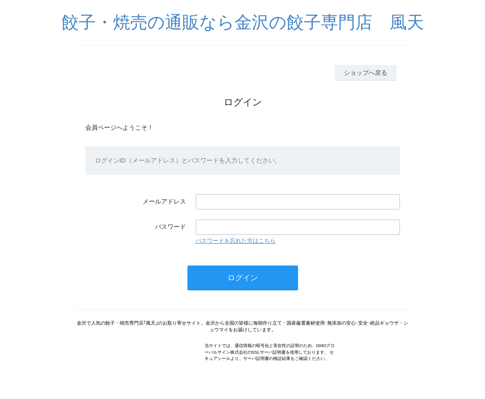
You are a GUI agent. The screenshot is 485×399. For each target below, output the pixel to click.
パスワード (170, 226)
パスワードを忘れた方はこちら (236, 240)
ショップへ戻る (365, 72)
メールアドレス (164, 201)
